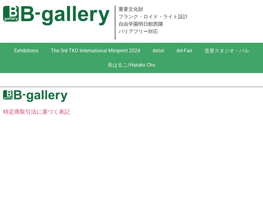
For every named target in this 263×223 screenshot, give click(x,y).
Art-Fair (184, 51)
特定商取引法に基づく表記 (36, 111)
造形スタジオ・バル (227, 51)
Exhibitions (26, 51)
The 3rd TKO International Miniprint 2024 (95, 51)
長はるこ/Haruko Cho (131, 65)
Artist (158, 51)
